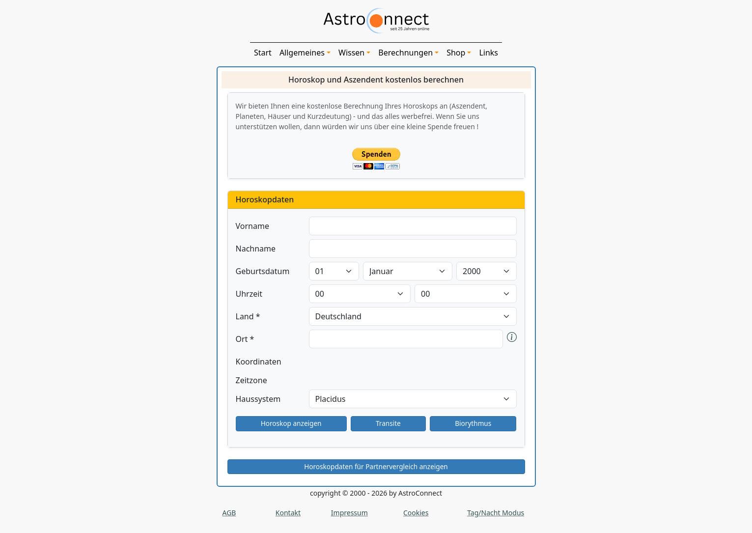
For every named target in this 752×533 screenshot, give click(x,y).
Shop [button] (455, 52)
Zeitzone (251, 380)
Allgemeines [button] (302, 52)
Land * (248, 316)
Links (488, 52)
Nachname (256, 248)
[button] (512, 339)
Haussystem (258, 398)
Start (263, 52)
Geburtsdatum (263, 271)
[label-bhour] (360, 293)
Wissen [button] (351, 52)
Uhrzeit (249, 293)
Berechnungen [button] (405, 52)
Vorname (252, 226)
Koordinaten (258, 361)
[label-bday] (334, 271)
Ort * (245, 339)
